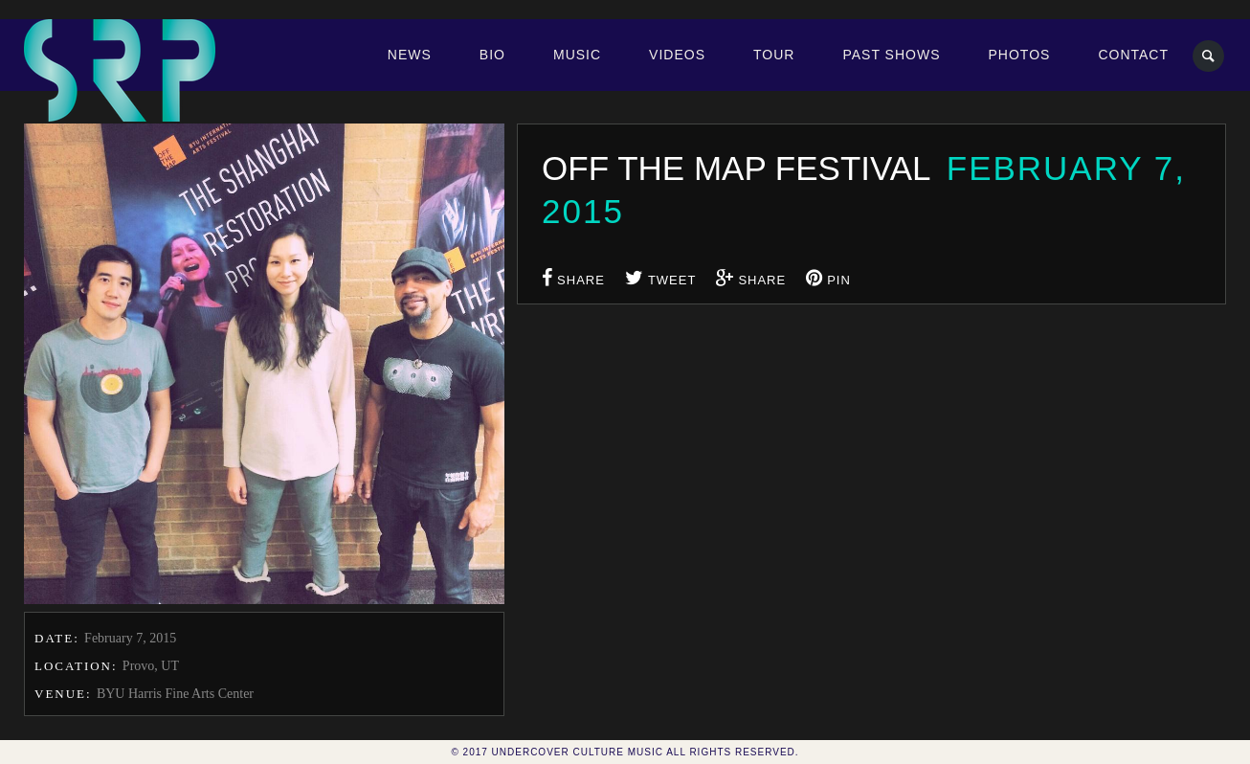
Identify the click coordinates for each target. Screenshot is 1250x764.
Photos (1020, 54)
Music (577, 54)
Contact (1133, 54)
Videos (677, 54)
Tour (773, 54)
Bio (492, 54)
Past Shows (891, 54)
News (410, 54)
